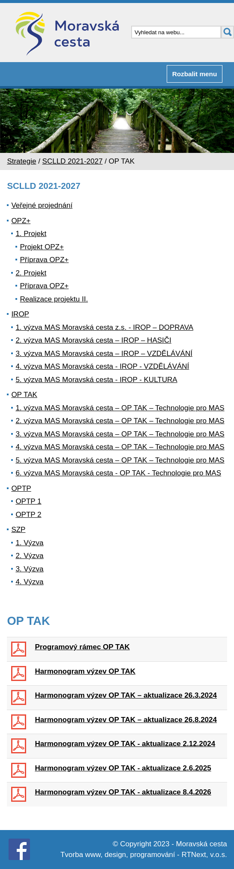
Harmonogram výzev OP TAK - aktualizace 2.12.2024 (125, 744)
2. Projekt (30, 273)
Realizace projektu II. (54, 299)
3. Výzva (29, 569)
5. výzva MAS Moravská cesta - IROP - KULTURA (96, 380)
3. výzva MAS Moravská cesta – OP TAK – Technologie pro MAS (119, 434)
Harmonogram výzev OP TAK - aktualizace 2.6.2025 (123, 768)
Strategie (21, 161)
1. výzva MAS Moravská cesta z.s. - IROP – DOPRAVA (104, 327)
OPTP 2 (28, 515)
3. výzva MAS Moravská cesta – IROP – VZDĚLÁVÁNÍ (103, 353)
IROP (20, 314)
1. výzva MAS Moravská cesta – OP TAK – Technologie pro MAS (119, 408)
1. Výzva (29, 543)
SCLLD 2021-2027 (72, 161)
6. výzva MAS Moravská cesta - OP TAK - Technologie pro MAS (118, 473)
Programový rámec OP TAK (82, 647)
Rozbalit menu (194, 74)
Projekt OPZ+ (42, 247)
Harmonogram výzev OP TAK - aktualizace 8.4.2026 (123, 792)
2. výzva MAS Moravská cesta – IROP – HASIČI (93, 340)
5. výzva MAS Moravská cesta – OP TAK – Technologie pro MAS (119, 460)
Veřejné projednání (41, 205)
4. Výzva (29, 582)
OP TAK (24, 395)
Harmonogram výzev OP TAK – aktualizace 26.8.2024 (126, 720)
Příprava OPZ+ (44, 260)
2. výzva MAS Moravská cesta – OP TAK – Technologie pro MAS (119, 421)
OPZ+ (20, 221)
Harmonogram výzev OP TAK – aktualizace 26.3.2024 (126, 695)
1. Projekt (30, 234)
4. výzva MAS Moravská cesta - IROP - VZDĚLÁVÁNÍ (102, 366)
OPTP (21, 488)
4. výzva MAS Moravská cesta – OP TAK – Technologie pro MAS (119, 447)
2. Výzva (29, 556)
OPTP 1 (28, 501)
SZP (18, 530)
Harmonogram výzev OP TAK (85, 671)
